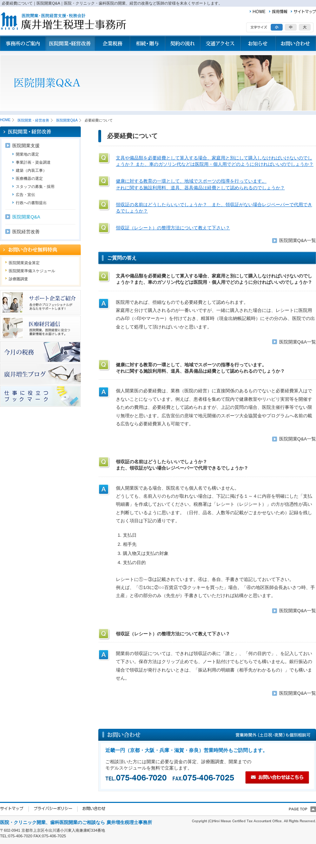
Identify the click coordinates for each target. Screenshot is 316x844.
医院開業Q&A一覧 (297, 240)
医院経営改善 (26, 231)
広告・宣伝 (25, 194)
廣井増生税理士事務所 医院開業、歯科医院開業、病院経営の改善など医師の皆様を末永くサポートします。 (63, 21)
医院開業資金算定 (24, 263)
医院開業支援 (26, 145)
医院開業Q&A (67, 120)
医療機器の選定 (29, 178)
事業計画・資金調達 (33, 162)
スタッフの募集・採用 (35, 186)
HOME (5, 120)
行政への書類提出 (31, 203)
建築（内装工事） (31, 170)
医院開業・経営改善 (33, 120)
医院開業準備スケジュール (32, 271)
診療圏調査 (18, 279)
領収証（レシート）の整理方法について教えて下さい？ (173, 227)
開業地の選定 (27, 154)
